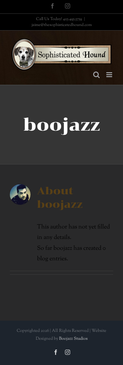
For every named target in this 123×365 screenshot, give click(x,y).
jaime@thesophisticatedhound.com (61, 25)
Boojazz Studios (73, 339)
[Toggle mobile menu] (109, 74)
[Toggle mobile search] (96, 74)
